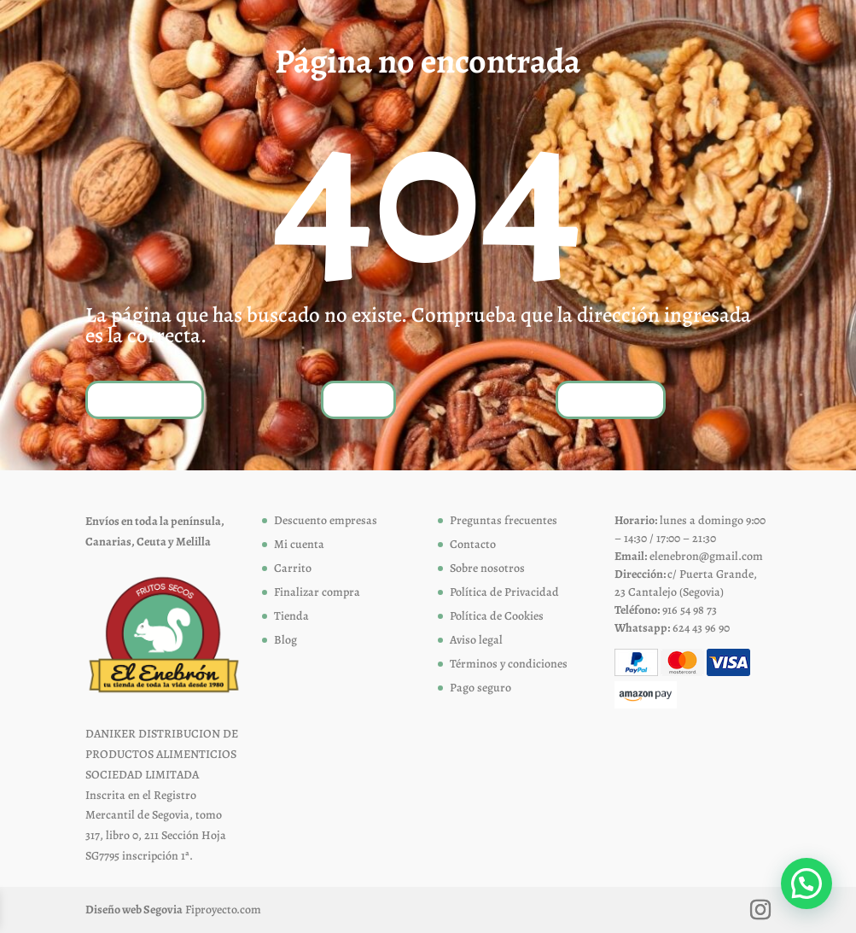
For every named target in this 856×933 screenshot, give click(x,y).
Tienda (358, 399)
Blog (285, 640)
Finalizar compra (317, 592)
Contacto (473, 544)
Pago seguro (480, 687)
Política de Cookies (497, 616)
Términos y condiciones (509, 664)
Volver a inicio (144, 399)
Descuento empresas (325, 520)
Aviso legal (476, 640)
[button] (806, 883)
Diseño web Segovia (134, 909)
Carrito (293, 568)
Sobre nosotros (487, 568)
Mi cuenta (299, 544)
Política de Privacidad (504, 592)
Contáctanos (611, 399)
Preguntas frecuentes (503, 520)
